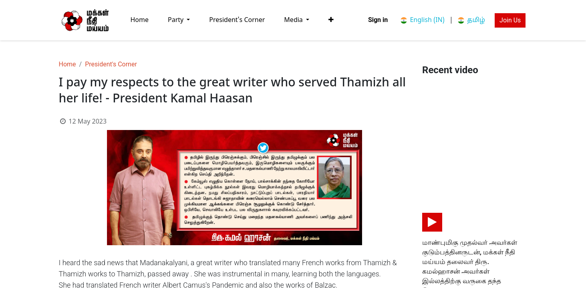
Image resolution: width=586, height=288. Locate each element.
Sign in (378, 20)
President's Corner (111, 64)
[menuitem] (140, 20)
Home (67, 64)
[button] (331, 20)
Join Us (510, 20)
